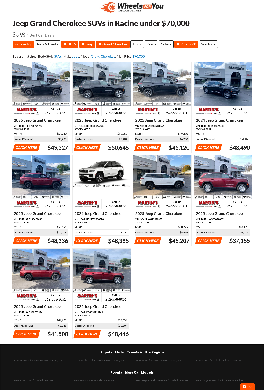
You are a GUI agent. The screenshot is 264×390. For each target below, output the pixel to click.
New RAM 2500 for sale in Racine (94, 380)
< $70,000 (186, 44)
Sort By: (208, 44)
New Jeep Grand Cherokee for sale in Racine (161, 380)
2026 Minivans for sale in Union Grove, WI (99, 360)
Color (166, 44)
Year (151, 44)
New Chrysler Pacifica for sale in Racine (219, 380)
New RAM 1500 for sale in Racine (33, 380)
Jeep (87, 44)
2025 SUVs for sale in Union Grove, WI (219, 360)
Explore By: (23, 44)
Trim (137, 44)
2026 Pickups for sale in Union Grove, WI (37, 360)
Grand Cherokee (113, 44)
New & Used (47, 44)
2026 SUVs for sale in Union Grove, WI (158, 360)
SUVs (69, 44)
